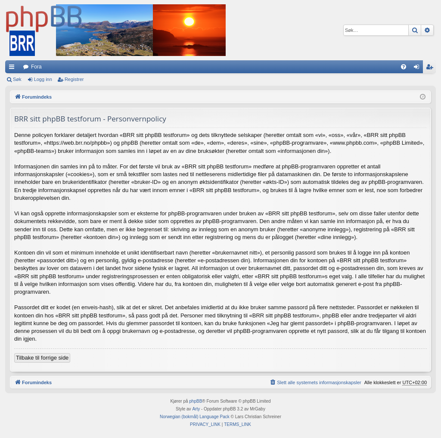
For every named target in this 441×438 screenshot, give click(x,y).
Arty (196, 409)
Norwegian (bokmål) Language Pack (195, 416)
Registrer (74, 79)
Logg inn (43, 79)
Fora (36, 67)
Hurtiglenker (13, 68)
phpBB (195, 401)
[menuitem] (403, 66)
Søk (17, 79)
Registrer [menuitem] (431, 68)
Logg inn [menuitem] (418, 68)
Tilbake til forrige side (42, 357)
